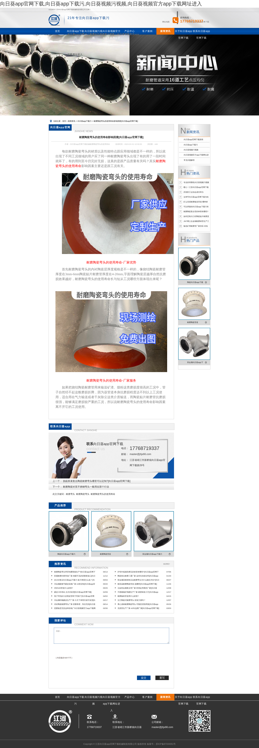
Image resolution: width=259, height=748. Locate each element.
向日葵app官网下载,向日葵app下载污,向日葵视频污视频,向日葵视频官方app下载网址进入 (101, 3)
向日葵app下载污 (84, 121)
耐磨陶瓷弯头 (82, 494)
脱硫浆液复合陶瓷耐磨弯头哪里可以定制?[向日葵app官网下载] (96, 481)
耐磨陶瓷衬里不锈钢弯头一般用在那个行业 (86, 486)
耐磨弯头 (70, 494)
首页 (64, 121)
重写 (162, 677)
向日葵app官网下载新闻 (193, 140)
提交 (143, 677)
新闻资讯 (71, 121)
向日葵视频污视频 (191, 150)
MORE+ (166, 564)
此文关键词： (59, 494)
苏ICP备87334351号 (166, 744)
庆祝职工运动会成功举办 (194, 192)
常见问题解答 (189, 160)
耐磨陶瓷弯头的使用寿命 (103, 494)
